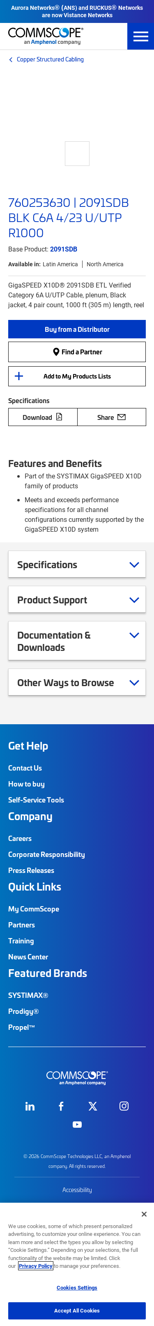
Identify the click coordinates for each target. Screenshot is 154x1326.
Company (30, 816)
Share (111, 417)
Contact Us (25, 768)
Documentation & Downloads (78, 640)
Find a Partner (77, 351)
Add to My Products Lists (77, 376)
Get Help (28, 745)
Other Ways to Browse (76, 682)
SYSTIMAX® (28, 995)
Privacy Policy (36, 1265)
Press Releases (31, 870)
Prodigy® (23, 1011)
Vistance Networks (88, 15)
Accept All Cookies (77, 1310)
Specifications (57, 564)
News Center (28, 956)
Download (43, 417)
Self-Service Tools (36, 800)
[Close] (144, 1214)
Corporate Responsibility (46, 854)
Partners (21, 924)
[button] (77, 329)
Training (21, 940)
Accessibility (77, 1190)
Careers (20, 838)
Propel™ (21, 1027)
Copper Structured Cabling (50, 59)
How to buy (26, 784)
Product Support (62, 599)
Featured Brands (47, 973)
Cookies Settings (77, 1287)
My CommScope (33, 908)
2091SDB (63, 249)
